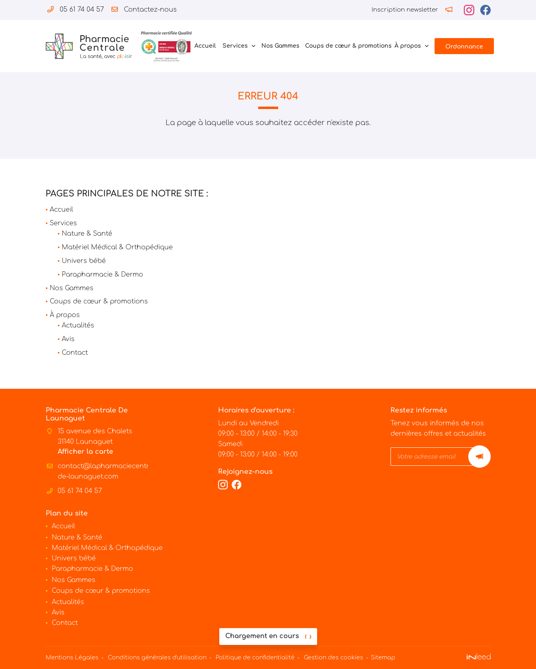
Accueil (204, 46)
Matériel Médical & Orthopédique (117, 247)
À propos (407, 46)
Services (235, 46)
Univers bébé (84, 261)
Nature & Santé (87, 233)
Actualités (78, 325)
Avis (68, 339)
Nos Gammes (279, 46)
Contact (75, 352)
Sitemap (383, 657)
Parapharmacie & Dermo (102, 274)
